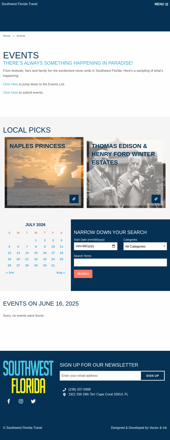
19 (9, 259)
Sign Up (152, 375)
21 (27, 259)
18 (61, 252)
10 (53, 246)
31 (53, 265)
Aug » (60, 272)
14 (27, 252)
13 (18, 252)
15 (36, 252)
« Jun (10, 272)
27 (18, 265)
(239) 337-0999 (79, 389)
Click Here (10, 84)
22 (36, 259)
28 (27, 265)
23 (45, 259)
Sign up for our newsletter (99, 365)
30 (45, 265)
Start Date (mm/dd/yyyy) (95, 244)
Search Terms (120, 260)
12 (9, 252)
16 (45, 252)
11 (61, 246)
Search (83, 273)
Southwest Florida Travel (19, 4)
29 (36, 265)
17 (53, 252)
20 (18, 259)
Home (6, 35)
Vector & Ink (158, 427)
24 (53, 259)
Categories (145, 244)
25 (61, 259)
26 (9, 265)
